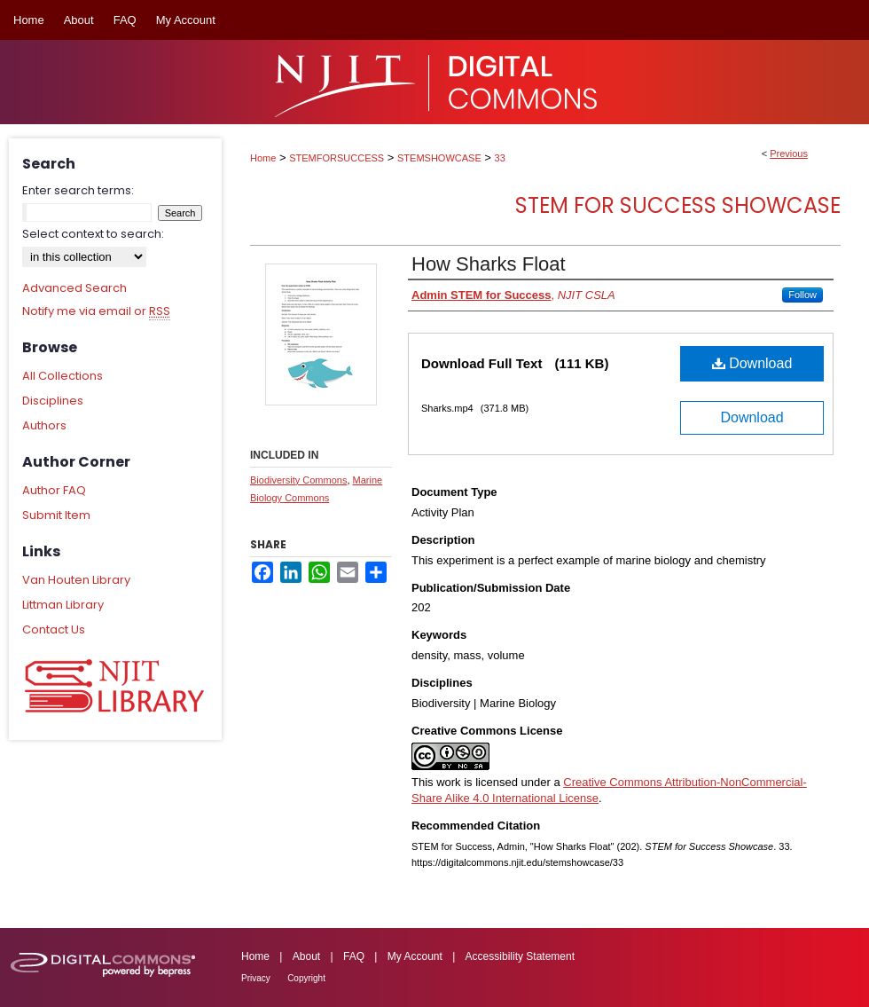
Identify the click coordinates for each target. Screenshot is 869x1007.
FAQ (353, 956)
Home (263, 158)
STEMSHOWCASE (439, 158)
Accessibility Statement (520, 956)
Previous (789, 153)
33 (500, 158)
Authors (44, 425)
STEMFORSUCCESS (336, 158)
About (306, 956)
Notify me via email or (96, 311)
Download (752, 363)
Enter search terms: (78, 190)
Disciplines (52, 400)
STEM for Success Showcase (678, 205)
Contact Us (53, 629)
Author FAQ (54, 490)
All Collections (62, 375)
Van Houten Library (76, 579)
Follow (802, 294)
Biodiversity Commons (298, 480)
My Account (415, 956)
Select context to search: (93, 233)
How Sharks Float (488, 264)
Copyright (306, 978)
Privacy (255, 978)
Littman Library (63, 604)
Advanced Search (74, 287)
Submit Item (56, 515)
